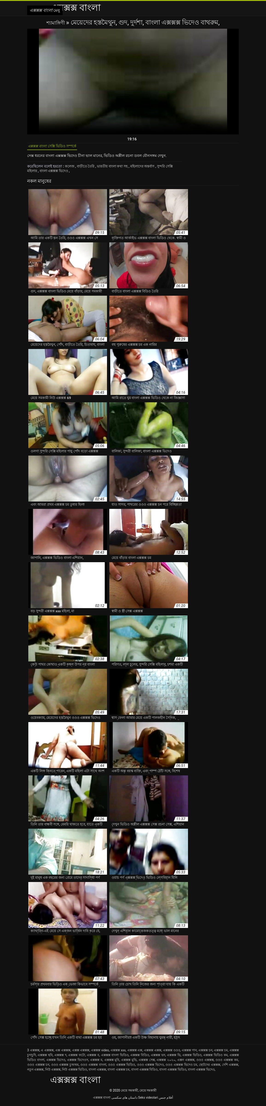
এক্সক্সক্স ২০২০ (165, 1062)
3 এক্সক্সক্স (33, 1053)
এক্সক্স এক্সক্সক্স (81, 1053)
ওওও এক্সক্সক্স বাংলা (93, 1067)
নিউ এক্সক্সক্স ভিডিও (74, 1072)
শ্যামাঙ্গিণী (56, 22)
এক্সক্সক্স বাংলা (101, 1100)
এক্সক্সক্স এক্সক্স (152, 1053)
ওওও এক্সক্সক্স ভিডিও (121, 1067)
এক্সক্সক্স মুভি (129, 1062)
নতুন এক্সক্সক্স (35, 1072)
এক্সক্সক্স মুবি (111, 1062)
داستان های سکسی (124, 1100)
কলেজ (70, 169)
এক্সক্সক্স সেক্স (147, 1062)
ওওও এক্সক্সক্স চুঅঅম (65, 1067)
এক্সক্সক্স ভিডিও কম (215, 1057)
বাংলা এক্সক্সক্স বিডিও (144, 1072)
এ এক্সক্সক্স (47, 1053)
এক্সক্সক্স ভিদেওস (77, 1062)
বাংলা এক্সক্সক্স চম (118, 1072)
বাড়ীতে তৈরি (87, 169)
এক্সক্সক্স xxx (118, 1053)
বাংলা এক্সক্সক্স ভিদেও (65, 173)
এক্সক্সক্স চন (205, 1053)
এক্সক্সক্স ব (93, 1057)
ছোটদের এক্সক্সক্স (209, 1067)
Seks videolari (148, 1100)
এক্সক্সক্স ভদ (158, 1057)
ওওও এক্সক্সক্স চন (38, 1067)
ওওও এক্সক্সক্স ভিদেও (150, 1067)
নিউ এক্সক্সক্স (53, 1072)
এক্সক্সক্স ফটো (76, 1057)
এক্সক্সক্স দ (60, 1057)
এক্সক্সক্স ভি (174, 1057)
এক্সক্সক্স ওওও (171, 1053)
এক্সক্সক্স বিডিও (139, 1057)
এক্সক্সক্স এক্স (134, 1053)
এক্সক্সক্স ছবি (45, 1057)
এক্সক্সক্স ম (96, 1062)
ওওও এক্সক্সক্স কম (226, 1062)
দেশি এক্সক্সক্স (230, 1067)
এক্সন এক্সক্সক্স (185, 1062)
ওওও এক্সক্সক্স (205, 1062)
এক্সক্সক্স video (100, 1053)
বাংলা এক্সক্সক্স (97, 1072)
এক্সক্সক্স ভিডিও (192, 1057)
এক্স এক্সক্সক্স (62, 1053)
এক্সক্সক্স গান (189, 1053)
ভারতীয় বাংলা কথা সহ (116, 169)
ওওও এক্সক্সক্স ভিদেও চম (181, 1067)
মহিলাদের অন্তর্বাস (149, 169)
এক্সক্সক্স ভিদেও (55, 1062)
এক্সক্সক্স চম (221, 1053)
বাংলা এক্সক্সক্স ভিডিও (172, 1072)
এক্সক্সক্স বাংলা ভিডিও (115, 1057)
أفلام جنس (166, 1100)
